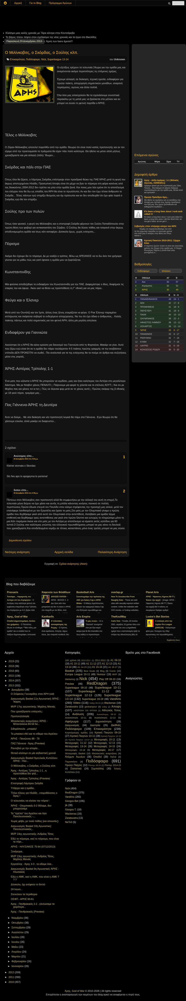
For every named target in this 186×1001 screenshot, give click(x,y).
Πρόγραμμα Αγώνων (60, 3)
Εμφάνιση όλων (173, 640)
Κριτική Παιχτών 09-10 (108, 732)
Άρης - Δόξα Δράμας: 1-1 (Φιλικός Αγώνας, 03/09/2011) (161, 181)
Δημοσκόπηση (104, 721)
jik (66, 805)
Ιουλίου (15, 937)
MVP (114, 674)
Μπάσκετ (166, 271)
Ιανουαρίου (17, 966)
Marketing (70, 679)
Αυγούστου (17, 932)
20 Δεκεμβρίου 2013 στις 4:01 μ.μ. (26, 459)
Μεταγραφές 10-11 (104, 739)
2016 (12, 671)
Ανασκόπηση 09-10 (106, 714)
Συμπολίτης (97, 768)
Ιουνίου (15, 942)
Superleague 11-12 (93, 691)
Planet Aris (152, 592)
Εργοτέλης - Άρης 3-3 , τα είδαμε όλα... (32, 864)
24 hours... (17, 889)
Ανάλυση (78, 714)
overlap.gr (117, 592)
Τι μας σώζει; (92, 621)
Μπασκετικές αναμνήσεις (104, 753)
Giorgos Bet (71, 801)
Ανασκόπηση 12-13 (104, 717)
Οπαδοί (97, 756)
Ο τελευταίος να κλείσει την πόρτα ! (30, 800)
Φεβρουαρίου (19, 961)
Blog (102, 671)
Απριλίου (16, 951)
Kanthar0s (48, 616)
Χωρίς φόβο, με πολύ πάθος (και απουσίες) (34, 821)
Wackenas (110, 703)
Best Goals (89, 671)
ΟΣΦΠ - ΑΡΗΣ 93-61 (22, 899)
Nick (43, 59)
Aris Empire (83, 616)
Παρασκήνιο (71, 761)
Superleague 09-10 (76, 687)
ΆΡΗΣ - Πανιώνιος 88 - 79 (25, 738)
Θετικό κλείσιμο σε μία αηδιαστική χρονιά (33, 753)
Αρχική (18, 3)
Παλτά (113, 757)
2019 (12, 661)
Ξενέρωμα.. (17, 851)
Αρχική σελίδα (63, 552)
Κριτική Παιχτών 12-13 (111, 736)
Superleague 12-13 (78, 695)
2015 (12, 675)
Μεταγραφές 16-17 (103, 750)
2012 (12, 972)
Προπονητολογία (20, 716)
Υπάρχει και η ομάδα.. (23, 788)
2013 (12, 685)
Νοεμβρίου (17, 918)
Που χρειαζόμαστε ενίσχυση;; (27, 711)
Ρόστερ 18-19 (94, 765)
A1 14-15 (82, 667)
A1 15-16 (97, 667)
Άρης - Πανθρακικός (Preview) (27, 911)
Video (77, 702)
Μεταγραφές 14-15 (104, 746)
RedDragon (97, 683)
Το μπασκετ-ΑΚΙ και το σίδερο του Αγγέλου (34, 733)
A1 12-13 (107, 663)
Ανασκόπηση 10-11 (75, 717)
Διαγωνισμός (72, 725)
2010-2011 (86, 660)
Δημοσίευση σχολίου (20, 540)
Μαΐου (15, 947)
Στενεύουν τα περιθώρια (24, 894)
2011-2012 (100, 660)
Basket (69, 670)
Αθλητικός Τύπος (111, 710)
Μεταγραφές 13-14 (75, 746)
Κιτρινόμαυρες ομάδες (76, 732)
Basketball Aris (85, 592)
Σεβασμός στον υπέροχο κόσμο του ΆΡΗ (155, 226)
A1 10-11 (75, 663)
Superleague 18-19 (92, 699)
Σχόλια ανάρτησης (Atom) (73, 564)
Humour (101, 674)
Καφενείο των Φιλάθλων (56, 592)
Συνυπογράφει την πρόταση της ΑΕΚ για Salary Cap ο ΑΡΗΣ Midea (90, 600)
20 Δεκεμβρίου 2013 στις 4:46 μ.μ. (26, 493)
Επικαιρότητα (17, 59)
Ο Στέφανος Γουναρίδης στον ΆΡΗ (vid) (32, 694)
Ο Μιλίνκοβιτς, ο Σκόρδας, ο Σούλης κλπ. (41, 52)
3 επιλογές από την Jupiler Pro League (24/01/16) (163, 624)
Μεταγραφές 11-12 (75, 743)
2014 (12, 680)
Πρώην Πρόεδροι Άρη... (156, 197)
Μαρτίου (16, 956)
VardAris (115, 698)
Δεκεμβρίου (18, 689)
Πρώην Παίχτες (73, 765)
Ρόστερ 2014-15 (113, 765)
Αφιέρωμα (71, 721)
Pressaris (12, 592)
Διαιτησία (95, 725)
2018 (12, 666)
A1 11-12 (91, 663)
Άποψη (116, 706)
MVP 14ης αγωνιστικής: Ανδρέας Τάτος (32, 834)
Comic (112, 671)
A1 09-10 (115, 660)
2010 (12, 982)
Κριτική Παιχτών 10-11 (82, 736)
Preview (69, 683)
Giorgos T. (70, 809)
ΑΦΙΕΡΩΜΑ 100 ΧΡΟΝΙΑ (85, 710)
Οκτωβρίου (17, 922)
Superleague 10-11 (108, 687)
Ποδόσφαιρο (33, 59)
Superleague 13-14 (58, 59)
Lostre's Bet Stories (157, 616)
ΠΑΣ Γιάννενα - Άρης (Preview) (28, 743)
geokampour (90, 706)
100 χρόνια (70, 660)
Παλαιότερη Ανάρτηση (112, 552)
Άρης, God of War (17, 616)
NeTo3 (68, 822)
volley (104, 707)
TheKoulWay (118, 616)
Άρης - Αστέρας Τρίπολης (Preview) (30, 778)
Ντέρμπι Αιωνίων (75, 756)
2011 (12, 977)
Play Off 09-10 (107, 679)
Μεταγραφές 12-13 (104, 743)
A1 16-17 (112, 667)
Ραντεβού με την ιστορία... (25, 748)
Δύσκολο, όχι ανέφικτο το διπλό (28, 884)
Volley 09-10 (94, 703)
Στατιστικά (76, 768)
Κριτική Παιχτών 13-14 (79, 740)
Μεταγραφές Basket (75, 753)
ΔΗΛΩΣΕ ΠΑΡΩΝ (58, 597)
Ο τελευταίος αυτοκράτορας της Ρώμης (59, 624)
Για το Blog (35, 3)
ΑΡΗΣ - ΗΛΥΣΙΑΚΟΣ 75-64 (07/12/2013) (33, 846)
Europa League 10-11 (77, 674)
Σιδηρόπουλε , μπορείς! (24, 729)
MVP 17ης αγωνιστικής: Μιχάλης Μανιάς (33, 706)
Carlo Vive (116, 621)
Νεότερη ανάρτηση (17, 552)
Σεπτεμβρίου (18, 927)
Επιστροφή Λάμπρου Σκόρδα (27, 783)
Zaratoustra (71, 706)
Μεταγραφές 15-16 (75, 750)
